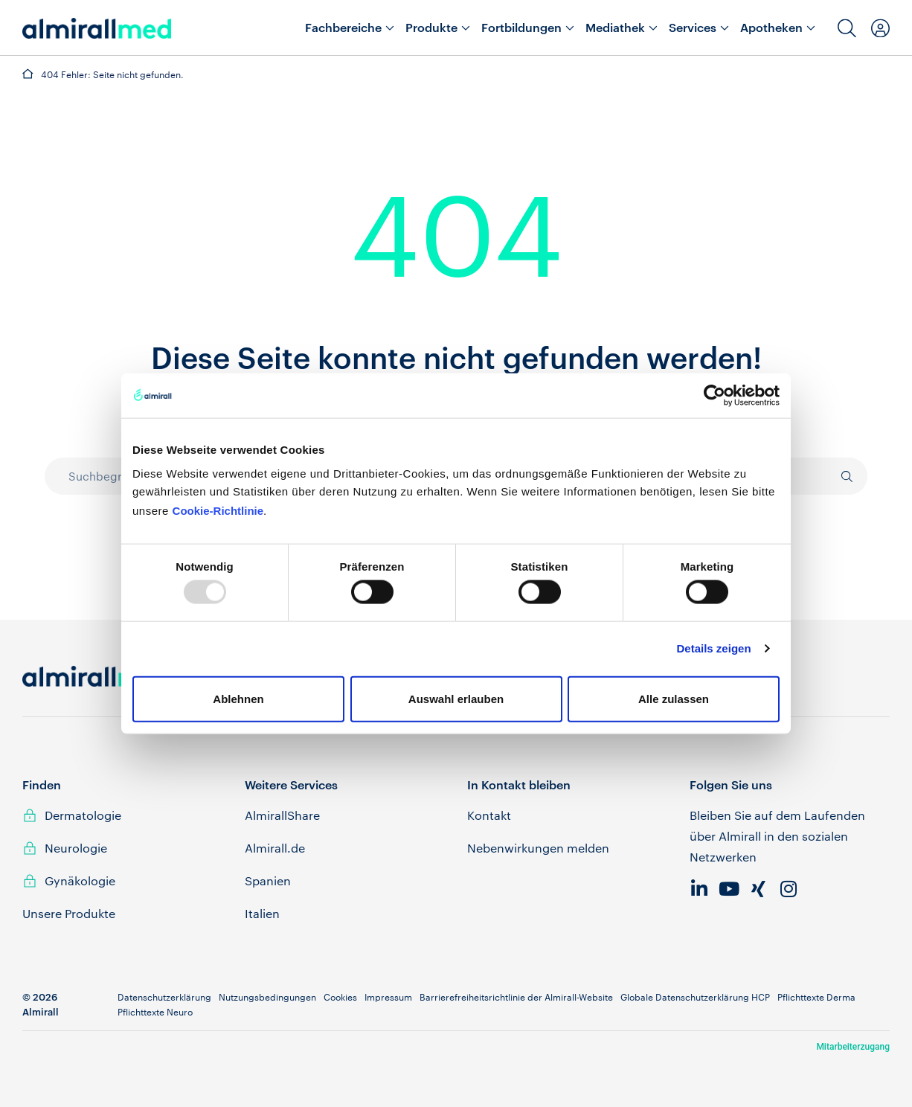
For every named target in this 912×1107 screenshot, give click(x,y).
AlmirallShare (282, 815)
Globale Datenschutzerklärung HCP (695, 997)
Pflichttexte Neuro (155, 1012)
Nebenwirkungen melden (538, 848)
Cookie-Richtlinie (218, 510)
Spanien (268, 880)
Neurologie (76, 848)
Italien (262, 913)
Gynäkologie (80, 880)
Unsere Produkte (68, 913)
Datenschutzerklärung (164, 997)
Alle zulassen (673, 698)
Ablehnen (238, 698)
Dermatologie (83, 815)
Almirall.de (275, 848)
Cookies (340, 997)
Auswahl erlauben (456, 698)
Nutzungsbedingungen (267, 997)
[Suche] (839, 476)
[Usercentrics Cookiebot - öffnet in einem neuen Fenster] (714, 396)
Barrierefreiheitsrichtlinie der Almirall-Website (516, 997)
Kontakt (489, 815)
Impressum (388, 997)
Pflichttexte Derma (816, 997)
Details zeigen (714, 648)
